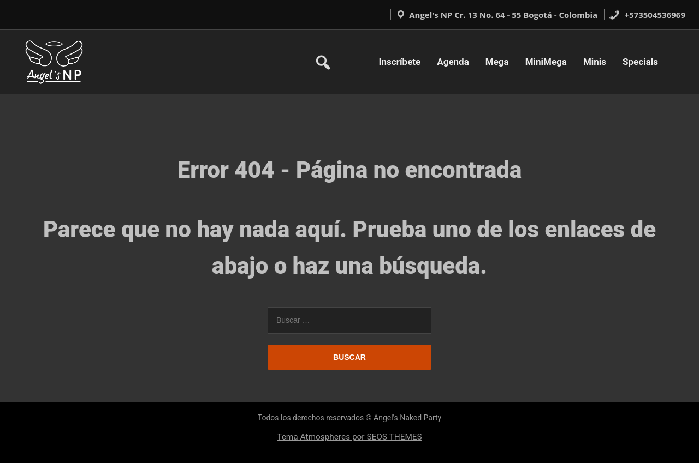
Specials (640, 61)
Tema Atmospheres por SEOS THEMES (349, 437)
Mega (497, 61)
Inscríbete (400, 61)
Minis (594, 61)
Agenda (453, 61)
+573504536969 (647, 14)
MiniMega (546, 61)
